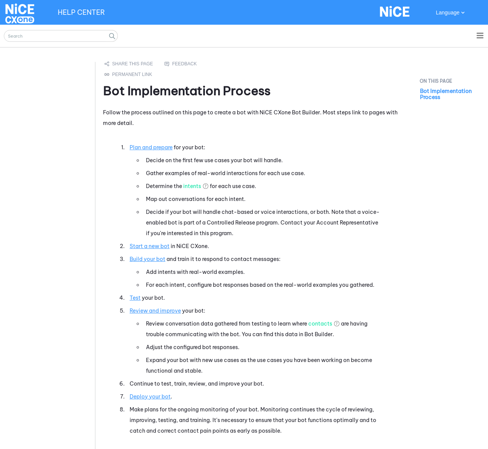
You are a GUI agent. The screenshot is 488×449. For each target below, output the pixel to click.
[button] (112, 36)
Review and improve (155, 310)
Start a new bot (150, 246)
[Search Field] (61, 36)
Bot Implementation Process (446, 94)
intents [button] (192, 186)
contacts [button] (320, 323)
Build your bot (147, 259)
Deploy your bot (150, 396)
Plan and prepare (151, 147)
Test (135, 297)
